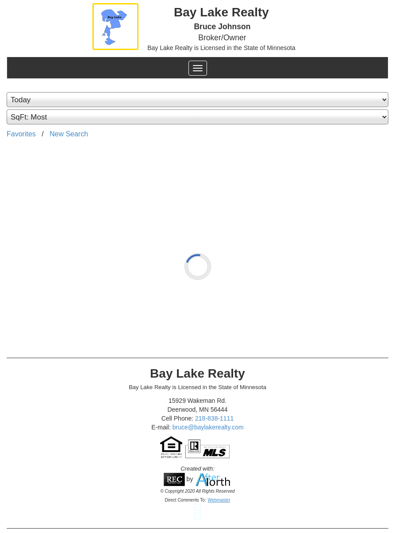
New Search (69, 134)
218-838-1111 (214, 418)
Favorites (21, 134)
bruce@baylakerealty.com (208, 427)
